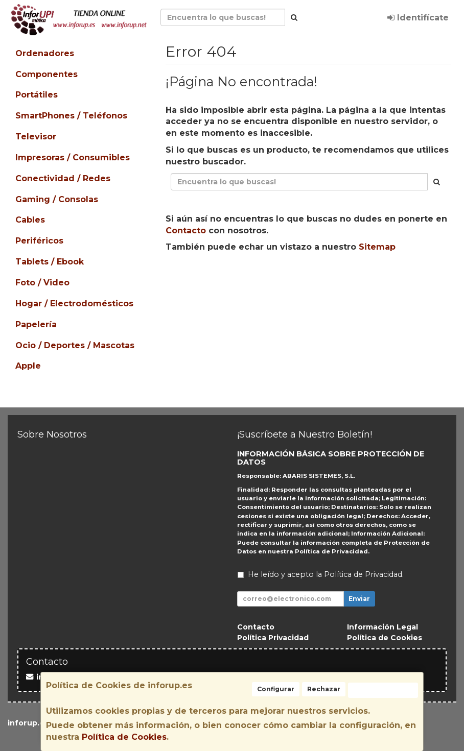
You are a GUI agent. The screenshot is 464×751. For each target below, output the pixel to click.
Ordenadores (44, 53)
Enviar (359, 598)
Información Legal (382, 627)
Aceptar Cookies (383, 690)
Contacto (186, 230)
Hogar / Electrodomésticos (74, 303)
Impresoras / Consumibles (72, 157)
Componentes (46, 74)
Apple (28, 366)
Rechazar (323, 689)
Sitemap (377, 247)
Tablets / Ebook (49, 262)
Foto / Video (42, 282)
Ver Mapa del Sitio (400, 279)
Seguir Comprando (218, 279)
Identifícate (418, 17)
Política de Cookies (124, 737)
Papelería (36, 324)
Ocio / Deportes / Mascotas (74, 345)
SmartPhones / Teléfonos (71, 115)
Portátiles (36, 95)
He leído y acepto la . (326, 574)
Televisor (35, 136)
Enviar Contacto (310, 279)
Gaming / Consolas (56, 199)
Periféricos (39, 241)
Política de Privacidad (331, 551)
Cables (30, 220)
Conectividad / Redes (62, 178)
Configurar (275, 689)
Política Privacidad (273, 637)
